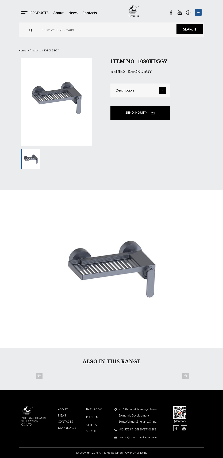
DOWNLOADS (60, 428)
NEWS (60, 415)
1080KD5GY (51, 50)
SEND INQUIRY (140, 113)
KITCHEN (92, 417)
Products (35, 50)
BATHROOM (94, 409)
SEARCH (189, 29)
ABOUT (60, 409)
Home (22, 50)
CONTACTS (60, 421)
